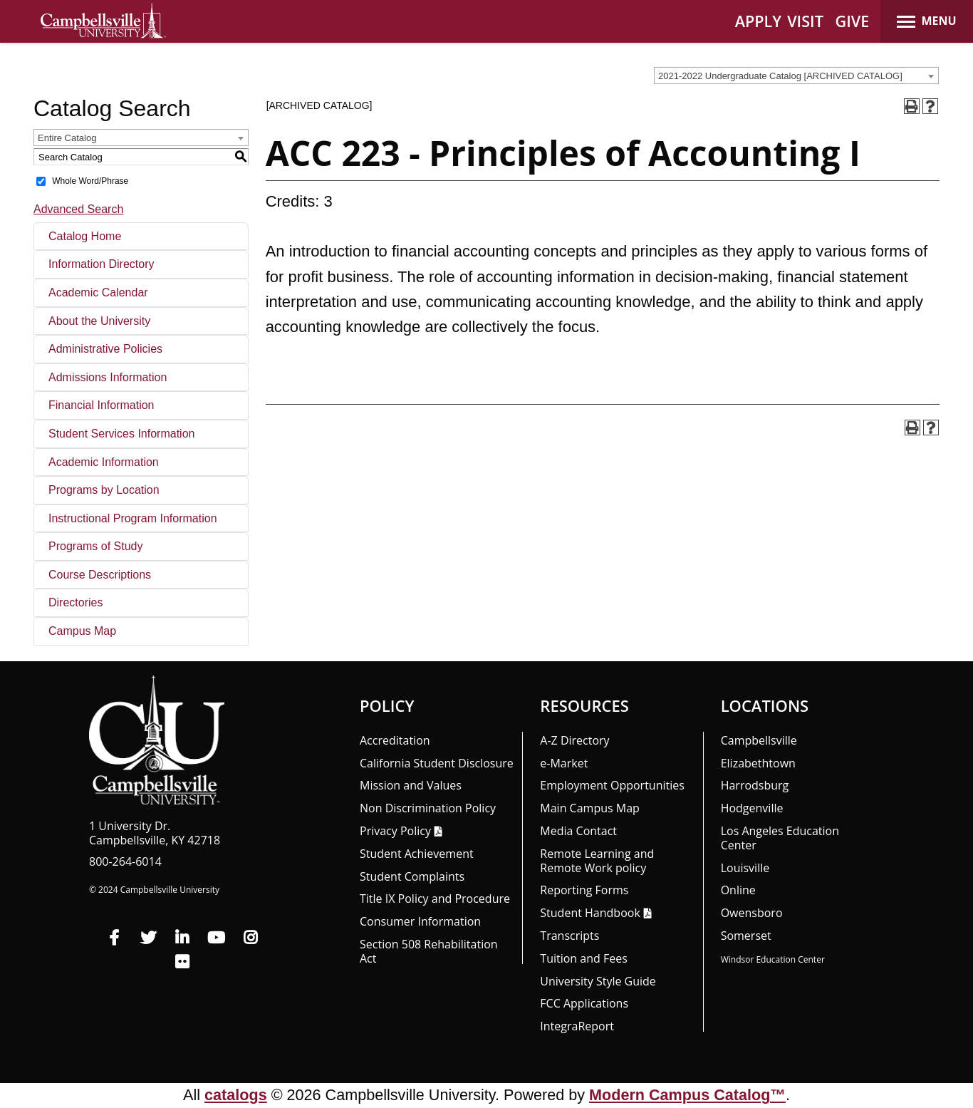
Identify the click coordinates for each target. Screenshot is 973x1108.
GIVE (853, 21)
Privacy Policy (395, 831)
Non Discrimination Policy (428, 808)
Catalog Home (84, 236)
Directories (75, 602)
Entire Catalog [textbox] (67, 138)
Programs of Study (95, 546)
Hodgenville (752, 808)
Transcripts (569, 935)
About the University (99, 321)
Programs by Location (104, 490)
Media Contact (578, 831)
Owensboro (752, 913)
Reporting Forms (584, 890)
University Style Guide (598, 981)
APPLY (758, 21)
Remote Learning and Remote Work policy (597, 861)
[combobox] (796, 75)
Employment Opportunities (612, 785)
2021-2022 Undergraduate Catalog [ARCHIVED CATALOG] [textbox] (780, 76)
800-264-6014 (125, 861)
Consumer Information (420, 921)
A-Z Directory (574, 740)
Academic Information (103, 462)
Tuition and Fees (584, 958)
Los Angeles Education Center (780, 838)
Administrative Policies (105, 349)
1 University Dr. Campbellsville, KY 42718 (154, 833)
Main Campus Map (590, 808)
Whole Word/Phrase (90, 181)
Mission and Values (411, 785)
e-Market (564, 763)
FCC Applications (584, 1003)
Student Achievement (417, 853)
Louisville (745, 868)
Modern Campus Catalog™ (687, 1095)
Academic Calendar (98, 292)
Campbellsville (759, 740)
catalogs (235, 1095)
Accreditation (395, 740)
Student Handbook (590, 913)
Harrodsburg (755, 785)
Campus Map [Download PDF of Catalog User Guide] (82, 631)
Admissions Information (107, 377)
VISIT (805, 21)
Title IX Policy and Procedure (435, 898)
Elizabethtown (758, 763)
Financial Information (101, 405)
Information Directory (101, 264)
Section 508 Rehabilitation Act (429, 951)
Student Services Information (121, 434)
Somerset (746, 935)
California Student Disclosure (437, 763)
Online (738, 890)
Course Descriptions (99, 575)
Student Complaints (412, 876)
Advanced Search (78, 209)
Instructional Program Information (132, 518)
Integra (577, 1026)
